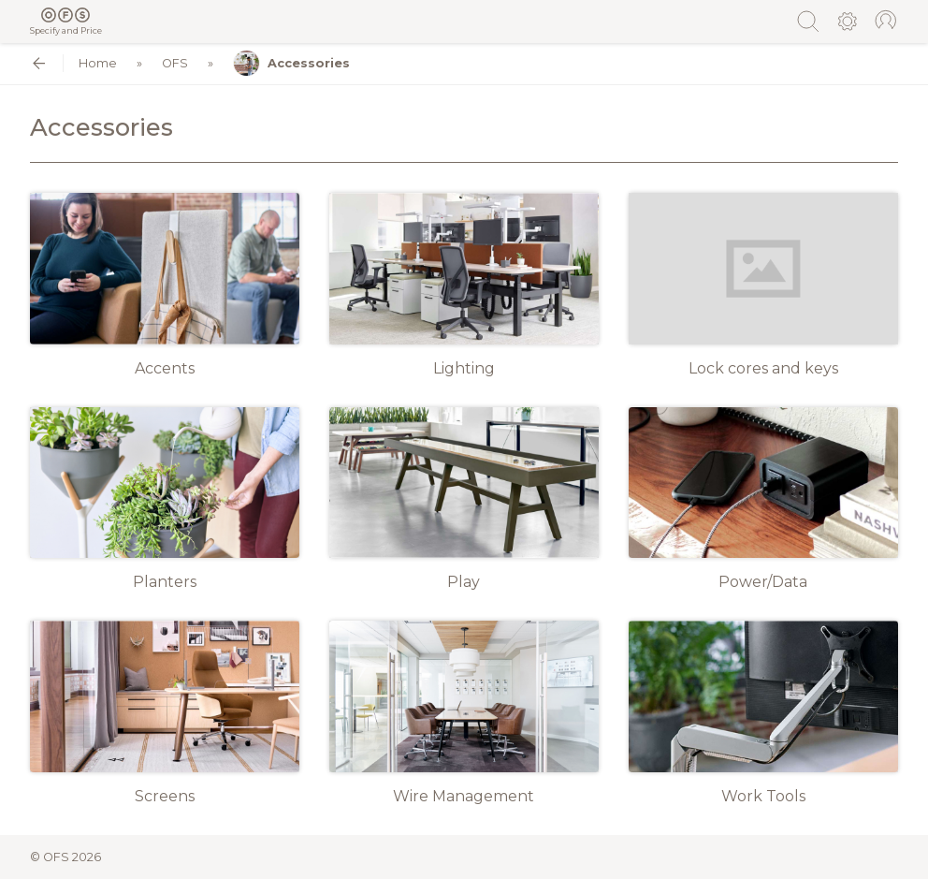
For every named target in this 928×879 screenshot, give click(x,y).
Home (98, 63)
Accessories (291, 63)
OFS (175, 63)
